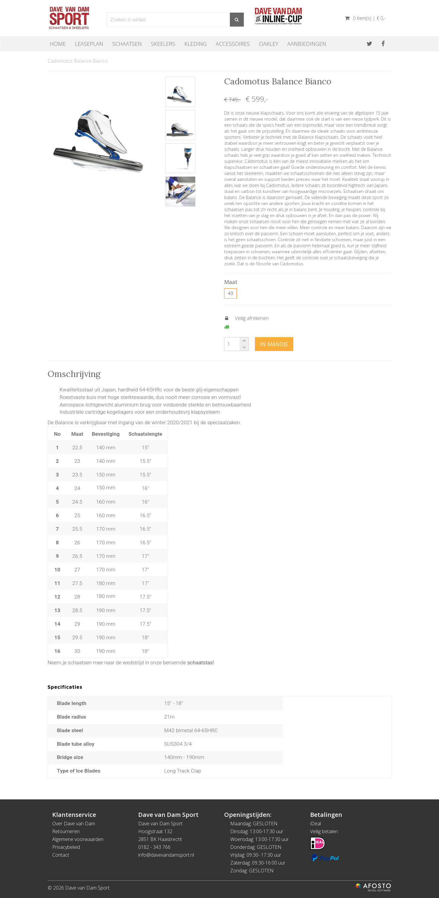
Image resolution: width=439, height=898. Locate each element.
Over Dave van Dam (73, 823)
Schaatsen (127, 43)
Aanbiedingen (306, 43)
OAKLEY (268, 43)
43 (230, 293)
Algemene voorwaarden (77, 839)
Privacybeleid (66, 847)
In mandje (274, 344)
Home (58, 43)
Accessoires (233, 43)
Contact (60, 855)
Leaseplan (89, 43)
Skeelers (163, 43)
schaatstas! (200, 662)
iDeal (315, 823)
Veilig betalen (324, 831)
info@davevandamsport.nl (166, 855)
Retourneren (66, 831)
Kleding (195, 43)
